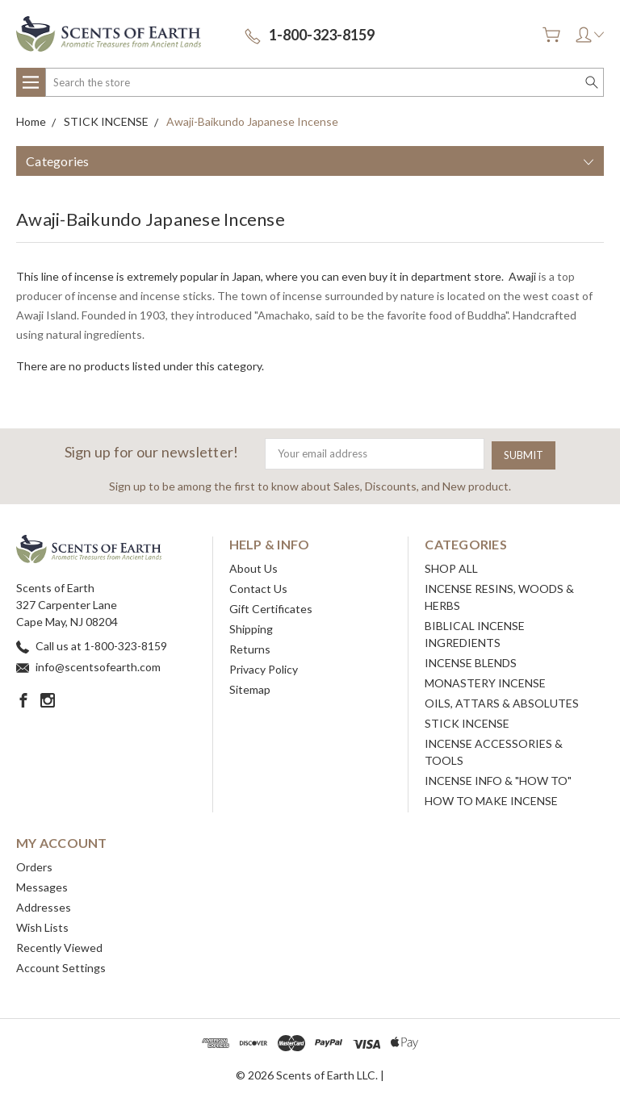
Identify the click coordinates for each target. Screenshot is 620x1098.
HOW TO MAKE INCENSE (491, 799)
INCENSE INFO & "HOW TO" (498, 779)
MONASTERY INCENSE (485, 681)
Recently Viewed (59, 946)
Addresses (43, 905)
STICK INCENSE (467, 722)
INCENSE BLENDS (471, 661)
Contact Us (258, 587)
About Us (253, 567)
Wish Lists (42, 926)
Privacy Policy (263, 667)
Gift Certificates (270, 607)
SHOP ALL (451, 567)
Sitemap (249, 688)
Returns (249, 647)
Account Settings (61, 966)
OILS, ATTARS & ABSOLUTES (502, 701)
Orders (34, 865)
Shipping (251, 627)
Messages (42, 885)
